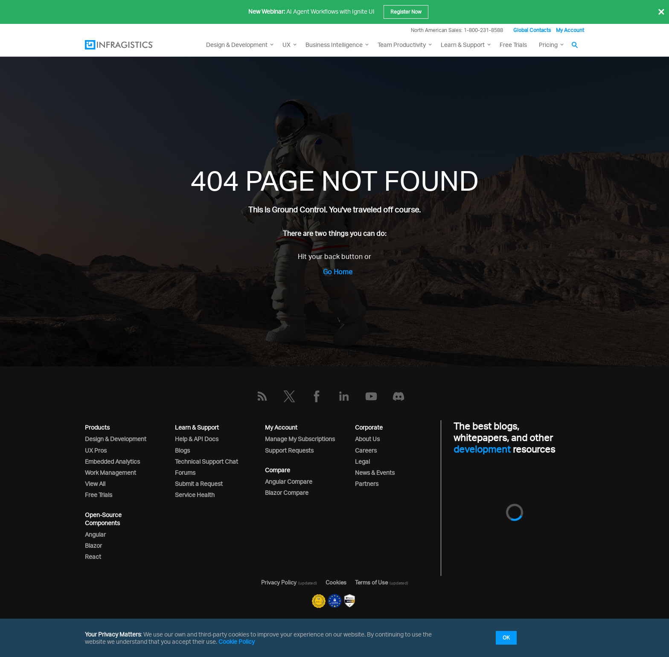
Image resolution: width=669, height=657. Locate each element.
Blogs (182, 450)
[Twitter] (289, 396)
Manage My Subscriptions (300, 438)
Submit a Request (199, 483)
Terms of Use (371, 582)
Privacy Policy (279, 582)
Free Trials (513, 44)
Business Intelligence (334, 44)
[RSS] (262, 396)
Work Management (110, 472)
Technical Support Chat (206, 461)
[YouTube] (371, 396)
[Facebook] (316, 396)
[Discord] (398, 396)
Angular (95, 534)
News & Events (375, 472)
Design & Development (115, 438)
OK (506, 637)
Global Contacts (532, 30)
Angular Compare (288, 481)
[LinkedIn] (343, 396)
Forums (185, 472)
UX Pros (96, 450)
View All (95, 483)
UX (286, 44)
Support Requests (289, 450)
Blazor (93, 545)
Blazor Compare (286, 492)
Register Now (406, 12)
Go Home (337, 271)
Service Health (195, 494)
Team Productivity (402, 44)
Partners (366, 483)
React (93, 556)
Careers (366, 450)
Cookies (336, 582)
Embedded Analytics (112, 461)
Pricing (548, 44)
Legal (362, 461)
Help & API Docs (196, 438)
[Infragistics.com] (127, 44)
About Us (367, 438)
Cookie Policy (236, 641)
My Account (570, 30)
